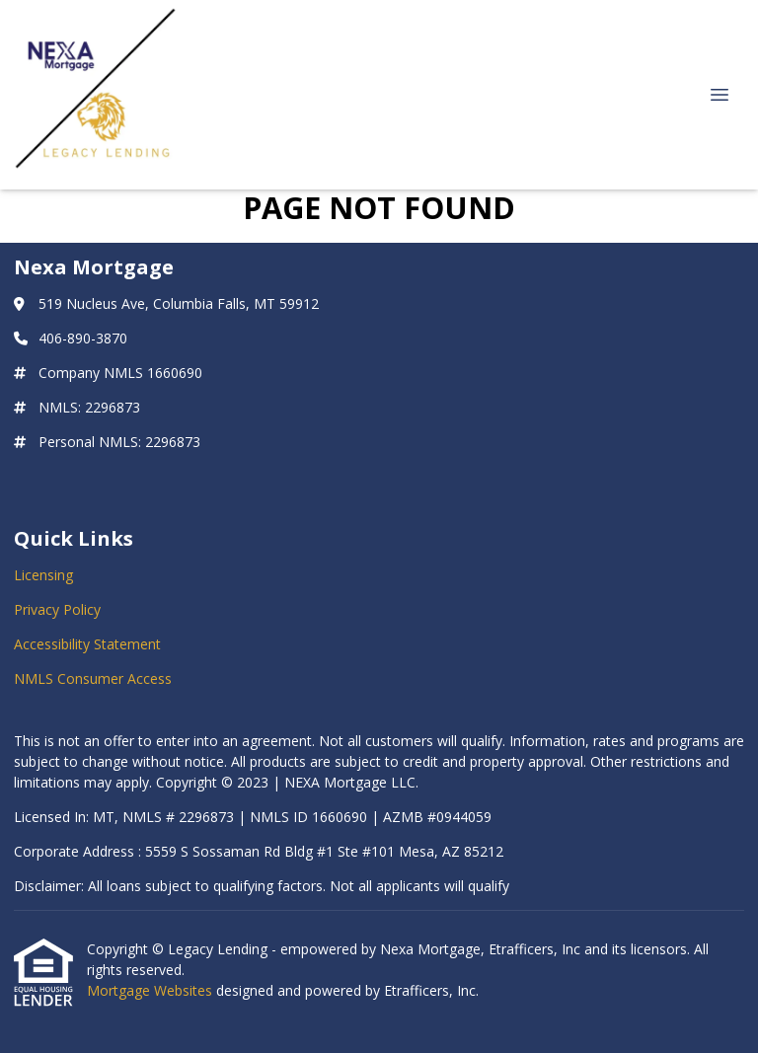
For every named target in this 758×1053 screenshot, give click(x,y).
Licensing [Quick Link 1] (43, 574)
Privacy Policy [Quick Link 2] (57, 609)
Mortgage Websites (151, 990)
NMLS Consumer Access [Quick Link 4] (93, 678)
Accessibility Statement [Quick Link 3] (87, 644)
